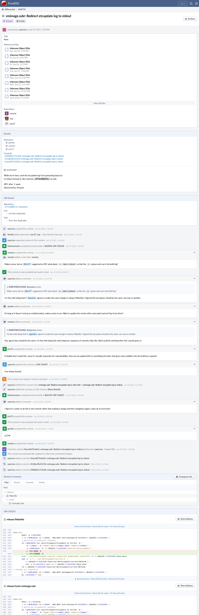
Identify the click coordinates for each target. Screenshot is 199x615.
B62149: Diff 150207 (54, 394)
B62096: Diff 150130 (54, 246)
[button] (196, 3)
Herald (10, 234)
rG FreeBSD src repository (16, 206)
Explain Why (109, 448)
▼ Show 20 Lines (117, 525)
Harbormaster (13, 246)
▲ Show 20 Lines (82, 578)
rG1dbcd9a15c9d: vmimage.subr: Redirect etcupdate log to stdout (34, 158)
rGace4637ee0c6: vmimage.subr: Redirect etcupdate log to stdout (34, 161)
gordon (12, 142)
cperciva (22, 29)
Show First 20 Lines (82, 525)
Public (22, 21)
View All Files (99, 103)
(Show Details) (54, 389)
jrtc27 (12, 123)
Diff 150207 (42, 364)
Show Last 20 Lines (116, 578)
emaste (13, 113)
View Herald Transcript (52, 234)
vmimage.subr (18, 502)
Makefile (13, 495)
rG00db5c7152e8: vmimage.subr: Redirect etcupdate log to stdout (34, 156)
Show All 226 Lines (99, 578)
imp (11, 118)
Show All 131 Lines (100, 525)
